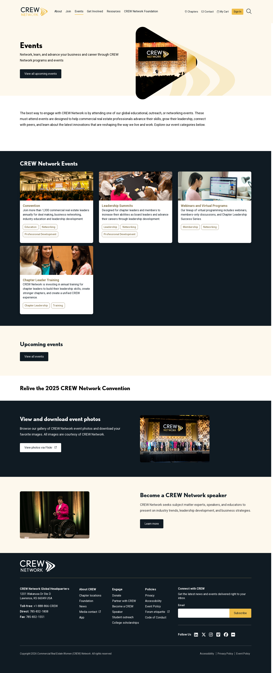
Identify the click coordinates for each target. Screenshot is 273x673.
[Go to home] (34, 11)
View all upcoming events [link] (40, 73)
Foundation (86, 601)
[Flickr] (233, 635)
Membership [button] (190, 227)
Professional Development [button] (40, 234)
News (83, 606)
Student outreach (123, 617)
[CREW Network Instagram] (211, 635)
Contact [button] (207, 11)
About (58, 11)
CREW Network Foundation (141, 11)
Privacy (150, 595)
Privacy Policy (225, 653)
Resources (113, 11)
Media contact (88, 612)
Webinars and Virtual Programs (204, 206)
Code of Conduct (155, 617)
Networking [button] (48, 227)
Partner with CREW (124, 601)
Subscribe (240, 613)
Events (79, 11)
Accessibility (153, 601)
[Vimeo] (218, 635)
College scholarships (125, 622)
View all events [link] (34, 356)
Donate (116, 595)
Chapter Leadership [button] (36, 305)
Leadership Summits (117, 206)
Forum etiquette (155, 612)
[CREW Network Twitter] (204, 635)
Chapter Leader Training (41, 280)
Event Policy (153, 606)
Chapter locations (90, 595)
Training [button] (58, 305)
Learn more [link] (152, 523)
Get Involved (95, 11)
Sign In (237, 11)
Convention (31, 206)
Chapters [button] (191, 11)
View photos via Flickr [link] (38, 447)
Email (181, 605)
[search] (249, 12)
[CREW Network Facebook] (226, 635)
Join (68, 11)
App (81, 617)
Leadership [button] (110, 227)
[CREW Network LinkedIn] (196, 635)
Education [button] (31, 227)
